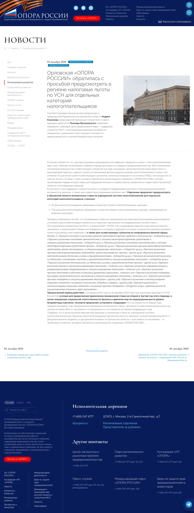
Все (9, 62)
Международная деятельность (150, 7)
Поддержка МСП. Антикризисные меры (18, 134)
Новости (140, 16)
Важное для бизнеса (18, 77)
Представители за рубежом (121, 427)
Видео (10, 123)
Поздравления (15, 128)
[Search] (20, 409)
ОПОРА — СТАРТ (16, 145)
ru (189, 12)
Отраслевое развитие (19, 87)
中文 (29, 403)
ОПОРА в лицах (15, 100)
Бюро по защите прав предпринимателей (155, 10)
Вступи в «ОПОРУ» (87, 18)
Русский (9, 403)
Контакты (140, 19)
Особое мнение (15, 110)
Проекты (110, 19)
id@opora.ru (80, 423)
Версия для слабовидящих (174, 21)
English (20, 403)
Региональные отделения (120, 423)
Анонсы (11, 72)
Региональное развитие (117, 16)
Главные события (16, 67)
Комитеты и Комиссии (116, 13)
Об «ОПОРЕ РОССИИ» (116, 7)
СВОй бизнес (14, 140)
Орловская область (58, 65)
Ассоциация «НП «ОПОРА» (118, 10)
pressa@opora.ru (80, 488)
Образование (142, 13)
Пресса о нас (14, 105)
